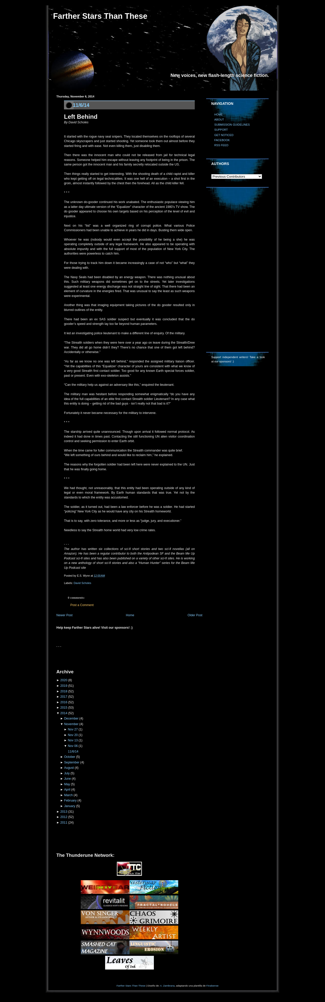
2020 (63, 680)
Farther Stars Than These (100, 16)
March (68, 795)
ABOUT (219, 119)
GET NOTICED (224, 135)
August (69, 768)
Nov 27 (73, 729)
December (71, 718)
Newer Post (64, 615)
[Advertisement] (115, 656)
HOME (218, 114)
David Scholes (82, 582)
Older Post (195, 615)
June (67, 778)
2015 (63, 707)
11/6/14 (81, 105)
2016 (63, 702)
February (70, 800)
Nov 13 (73, 740)
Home (130, 615)
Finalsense (212, 985)
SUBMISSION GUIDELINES (232, 124)
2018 (63, 691)
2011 (63, 822)
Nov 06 (73, 746)
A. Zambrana (167, 985)
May (67, 784)
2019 (63, 686)
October (69, 757)
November (71, 724)
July (67, 773)
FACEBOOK (222, 140)
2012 (63, 817)
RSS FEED (221, 145)
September (71, 762)
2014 (63, 713)
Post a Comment (82, 605)
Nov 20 (73, 735)
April (67, 789)
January (69, 806)
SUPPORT (221, 129)
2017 (63, 696)
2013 (63, 811)
